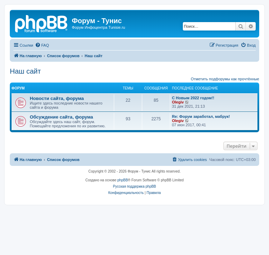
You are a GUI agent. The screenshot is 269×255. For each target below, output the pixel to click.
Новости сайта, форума (57, 98)
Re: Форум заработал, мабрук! (201, 116)
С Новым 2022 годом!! (193, 98)
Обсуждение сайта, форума (61, 117)
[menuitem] (42, 45)
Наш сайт (25, 71)
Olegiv (178, 102)
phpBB (122, 180)
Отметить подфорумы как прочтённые (225, 79)
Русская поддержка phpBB (134, 186)
